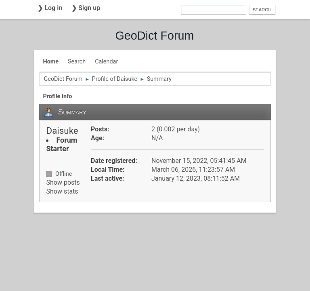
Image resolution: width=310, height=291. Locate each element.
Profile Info (57, 96)
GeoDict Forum (154, 35)
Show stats (62, 191)
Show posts (63, 182)
